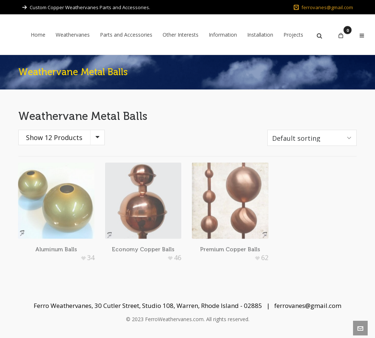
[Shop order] (312, 138)
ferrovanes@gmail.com (323, 7)
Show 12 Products (54, 137)
